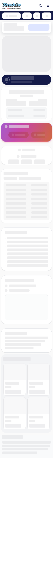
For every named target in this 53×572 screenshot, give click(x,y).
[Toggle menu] (48, 6)
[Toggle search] (40, 6)
